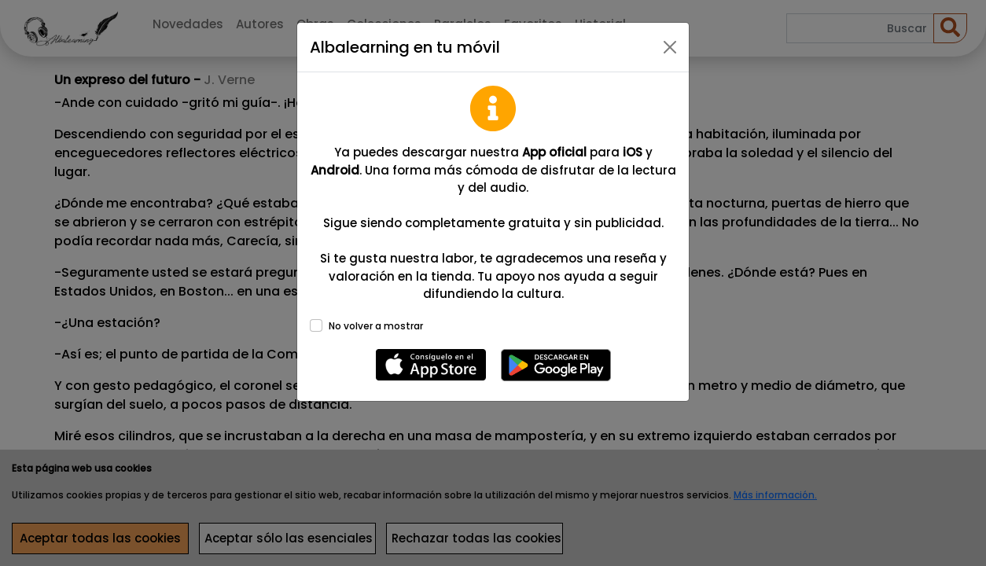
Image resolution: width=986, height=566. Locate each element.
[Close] (669, 47)
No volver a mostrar (376, 326)
